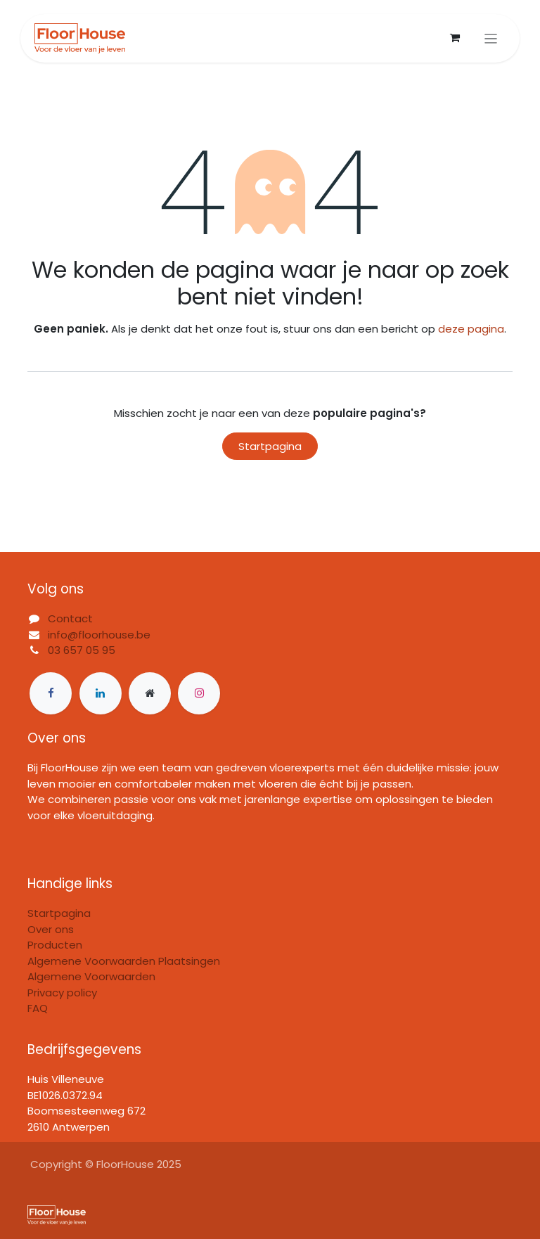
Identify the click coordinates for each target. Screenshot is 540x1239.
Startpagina (270, 446)
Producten (54, 944)
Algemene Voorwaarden (91, 976)
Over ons (50, 929)
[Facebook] (51, 693)
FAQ (37, 1008)
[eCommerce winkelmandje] (455, 38)
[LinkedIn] (100, 693)
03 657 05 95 (81, 650)
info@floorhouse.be (99, 634)
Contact (70, 618)
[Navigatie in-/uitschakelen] (491, 38)
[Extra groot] (150, 693)
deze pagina (471, 328)
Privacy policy (62, 992)
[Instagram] (199, 693)
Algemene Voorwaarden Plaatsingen (123, 961)
